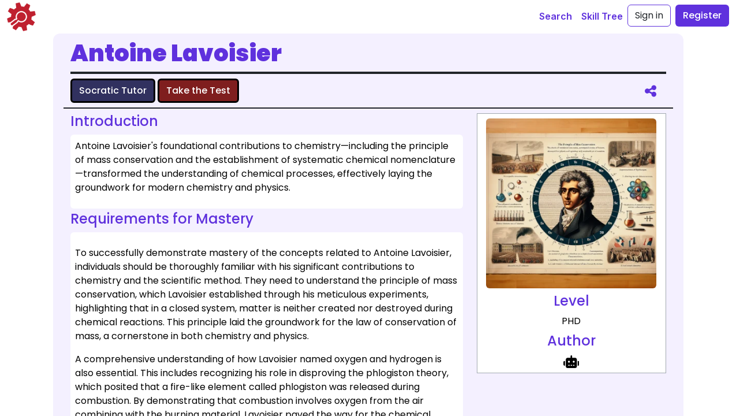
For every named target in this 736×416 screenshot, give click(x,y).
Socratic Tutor (113, 90)
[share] (650, 91)
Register (702, 15)
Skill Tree (602, 16)
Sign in (649, 15)
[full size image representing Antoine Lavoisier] (571, 203)
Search (555, 16)
